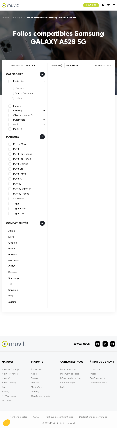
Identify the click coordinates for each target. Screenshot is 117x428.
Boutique (18, 17)
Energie (17, 105)
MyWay (17, 183)
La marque (95, 368)
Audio (16, 124)
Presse (93, 372)
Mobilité (17, 128)
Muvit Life (18, 168)
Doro (11, 236)
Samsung (13, 277)
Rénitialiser (72, 65)
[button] (6, 422)
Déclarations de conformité (93, 415)
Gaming (17, 110)
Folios (18, 97)
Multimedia (19, 119)
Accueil (5, 17)
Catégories (14, 73)
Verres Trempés (23, 92)
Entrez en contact (69, 368)
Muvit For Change (22, 153)
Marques (12, 136)
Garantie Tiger (67, 381)
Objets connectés (23, 114)
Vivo (10, 295)
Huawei (12, 254)
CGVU (36, 415)
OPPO (11, 266)
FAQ (62, 385)
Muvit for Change (10, 368)
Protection (19, 81)
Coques (19, 87)
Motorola (13, 260)
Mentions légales (18, 415)
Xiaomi (11, 301)
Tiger (16, 203)
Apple (11, 230)
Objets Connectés (40, 394)
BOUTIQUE (91, 5)
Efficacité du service (70, 377)
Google (12, 242)
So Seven (18, 198)
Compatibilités (17, 222)
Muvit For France (22, 158)
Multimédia (36, 385)
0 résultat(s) (56, 65)
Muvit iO (17, 178)
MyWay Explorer (21, 188)
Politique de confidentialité (59, 415)
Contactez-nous (98, 381)
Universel (13, 289)
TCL (10, 283)
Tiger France (20, 208)
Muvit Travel (19, 173)
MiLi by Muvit (19, 143)
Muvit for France (10, 372)
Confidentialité (97, 377)
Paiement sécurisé (69, 372)
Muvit (16, 148)
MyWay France (21, 193)
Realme (12, 271)
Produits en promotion (23, 65)
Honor (11, 248)
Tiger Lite (18, 213)
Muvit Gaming (20, 163)
